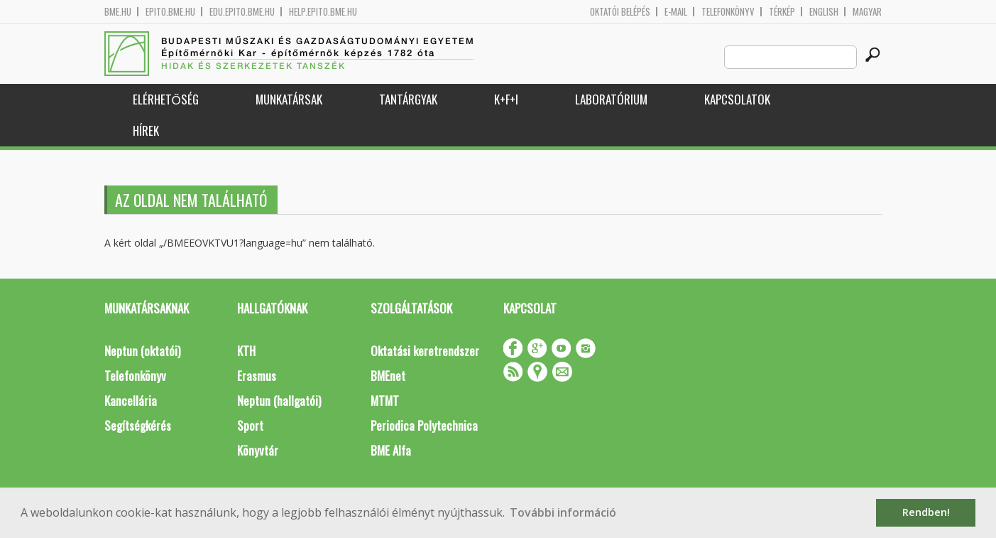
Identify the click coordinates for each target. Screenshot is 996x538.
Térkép (782, 11)
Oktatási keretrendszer (425, 351)
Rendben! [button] (926, 512)
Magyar (867, 11)
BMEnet (388, 375)
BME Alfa (391, 450)
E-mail (675, 11)
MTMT (385, 400)
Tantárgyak (408, 99)
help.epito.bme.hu (323, 11)
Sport (250, 425)
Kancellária (130, 400)
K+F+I (506, 99)
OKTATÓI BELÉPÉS (620, 11)
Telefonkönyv (728, 11)
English (823, 11)
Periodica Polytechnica (424, 425)
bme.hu (117, 11)
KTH (246, 351)
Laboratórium (611, 99)
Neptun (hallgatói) (279, 400)
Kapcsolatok (737, 99)
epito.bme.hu (170, 11)
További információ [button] (563, 512)
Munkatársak (289, 99)
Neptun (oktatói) (142, 351)
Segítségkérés (137, 425)
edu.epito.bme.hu (242, 11)
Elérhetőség (166, 99)
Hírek (146, 130)
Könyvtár (257, 450)
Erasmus (256, 375)
